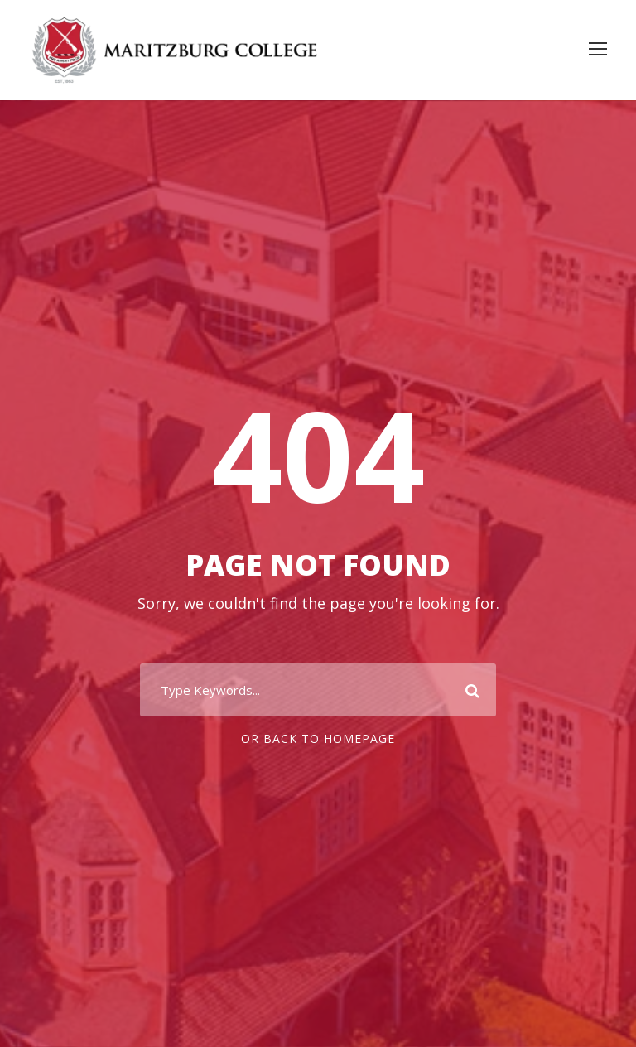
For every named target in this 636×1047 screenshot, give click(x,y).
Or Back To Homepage (318, 738)
